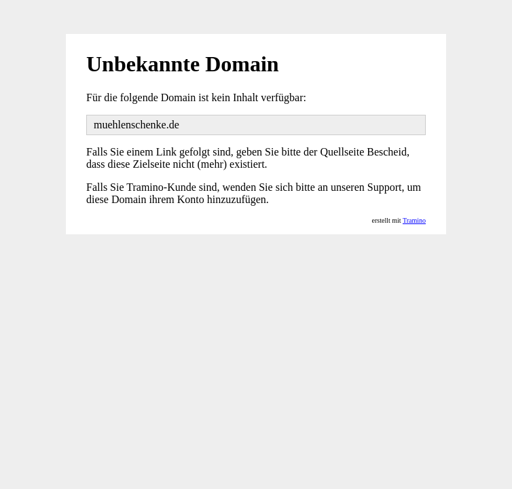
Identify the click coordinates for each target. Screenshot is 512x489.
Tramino (414, 220)
